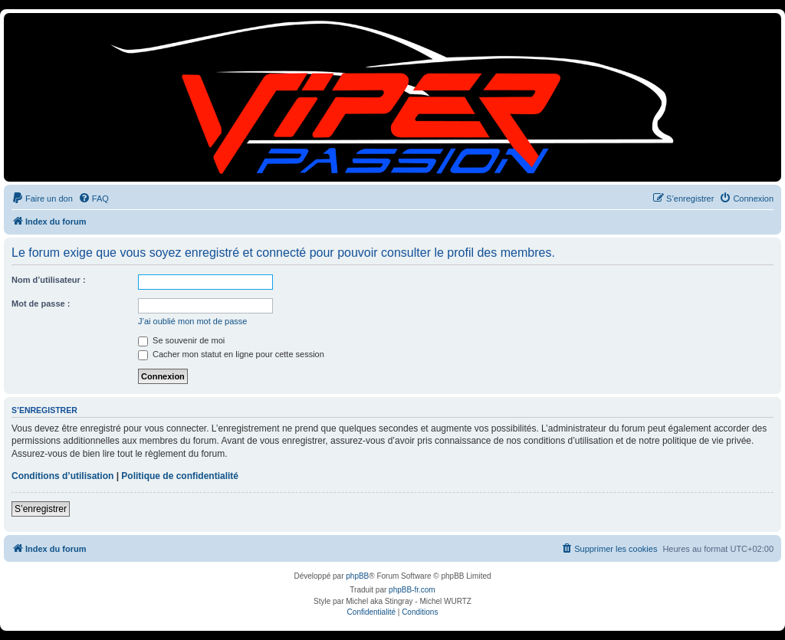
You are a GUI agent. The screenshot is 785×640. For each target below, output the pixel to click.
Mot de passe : (40, 303)
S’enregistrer (41, 509)
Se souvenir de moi (181, 340)
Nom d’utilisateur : (48, 279)
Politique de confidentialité (179, 476)
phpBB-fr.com (412, 590)
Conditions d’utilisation (62, 476)
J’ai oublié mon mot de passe (192, 321)
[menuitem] (42, 198)
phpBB (357, 576)
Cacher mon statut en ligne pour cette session (231, 354)
